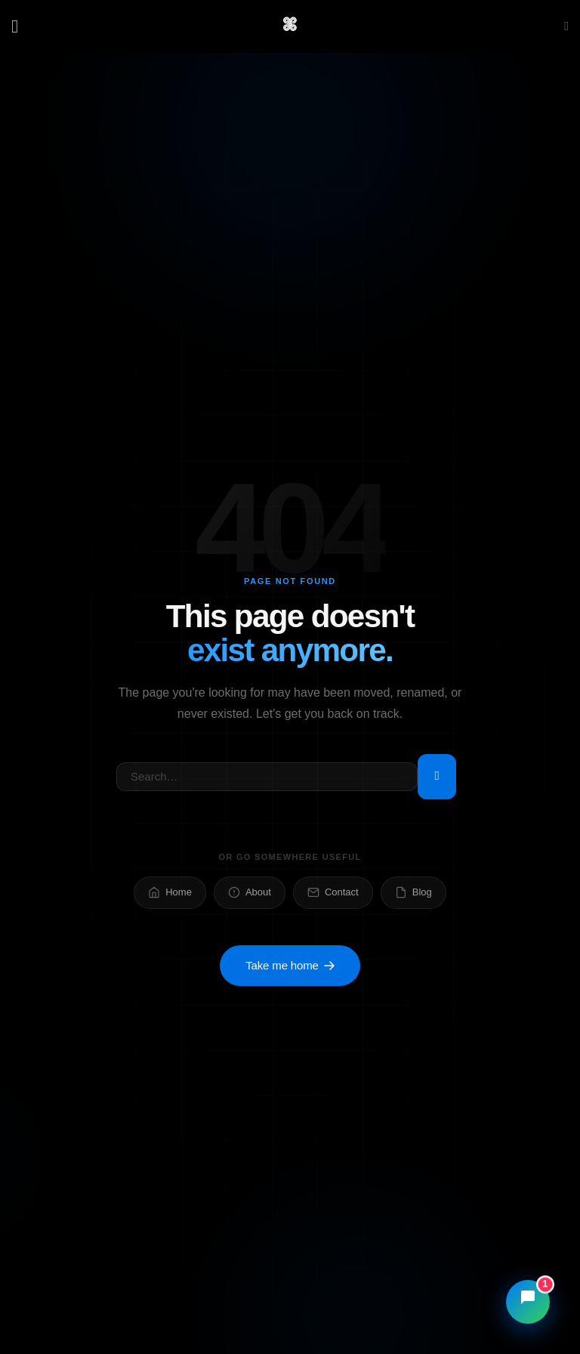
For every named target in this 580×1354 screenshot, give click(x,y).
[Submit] (437, 777)
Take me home (290, 969)
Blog (413, 895)
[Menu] (20, 26)
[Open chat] (528, 1302)
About (249, 895)
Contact (333, 895)
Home (170, 895)
